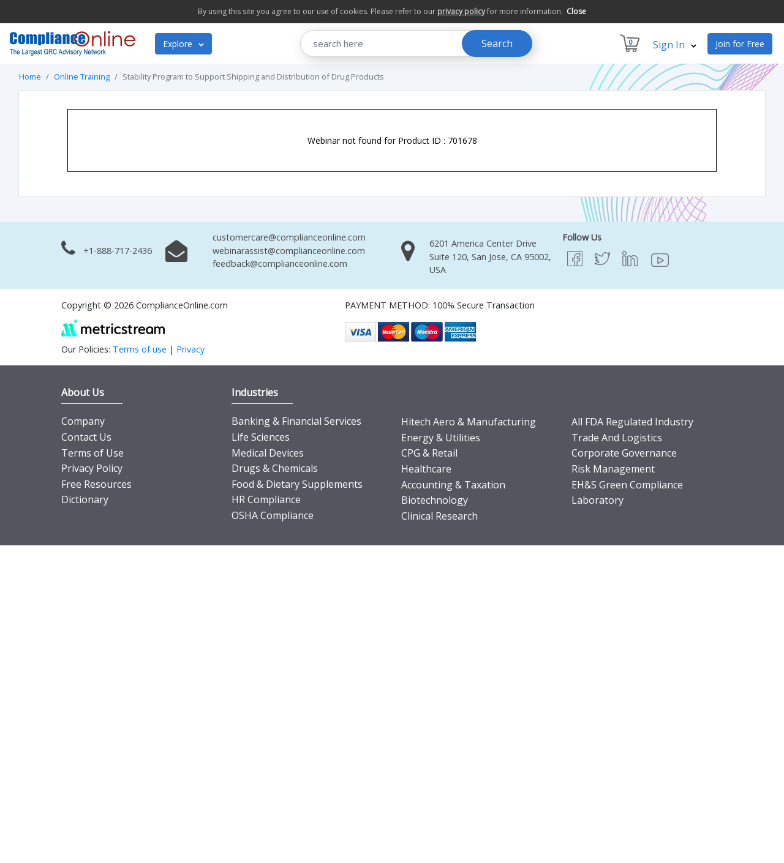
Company (83, 421)
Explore (183, 44)
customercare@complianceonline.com (289, 237)
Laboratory (597, 500)
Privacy (190, 349)
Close (576, 11)
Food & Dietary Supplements (297, 484)
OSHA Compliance (273, 515)
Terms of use (140, 349)
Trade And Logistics (616, 437)
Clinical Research (439, 516)
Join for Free (739, 44)
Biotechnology (434, 500)
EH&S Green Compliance (627, 484)
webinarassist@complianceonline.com (289, 250)
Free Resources (96, 484)
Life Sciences (261, 437)
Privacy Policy (92, 468)
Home (30, 76)
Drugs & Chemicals (275, 468)
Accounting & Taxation (453, 484)
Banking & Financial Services (296, 421)
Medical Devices (268, 453)
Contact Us (86, 437)
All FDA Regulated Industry (632, 421)
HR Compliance (266, 499)
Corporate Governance (624, 453)
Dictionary (84, 499)
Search (497, 43)
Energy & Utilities (440, 437)
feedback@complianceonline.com (280, 263)
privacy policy (461, 11)
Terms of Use (92, 453)
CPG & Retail (429, 453)
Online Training (82, 76)
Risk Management (613, 469)
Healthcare (426, 469)
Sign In (674, 44)
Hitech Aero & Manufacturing (468, 421)
